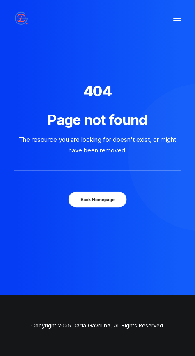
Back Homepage (97, 199)
